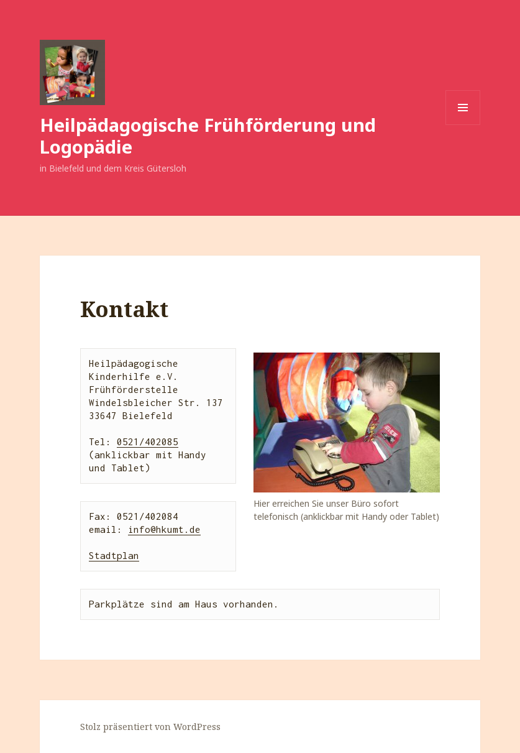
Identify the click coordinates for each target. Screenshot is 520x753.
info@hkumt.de (164, 529)
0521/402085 (147, 441)
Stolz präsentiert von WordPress (150, 726)
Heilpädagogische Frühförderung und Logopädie (208, 136)
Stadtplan (114, 555)
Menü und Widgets (463, 124)
